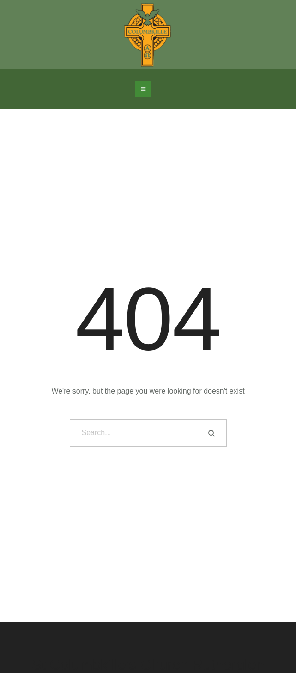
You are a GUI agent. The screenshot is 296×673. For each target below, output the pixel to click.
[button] (143, 89)
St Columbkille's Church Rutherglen (147, 665)
